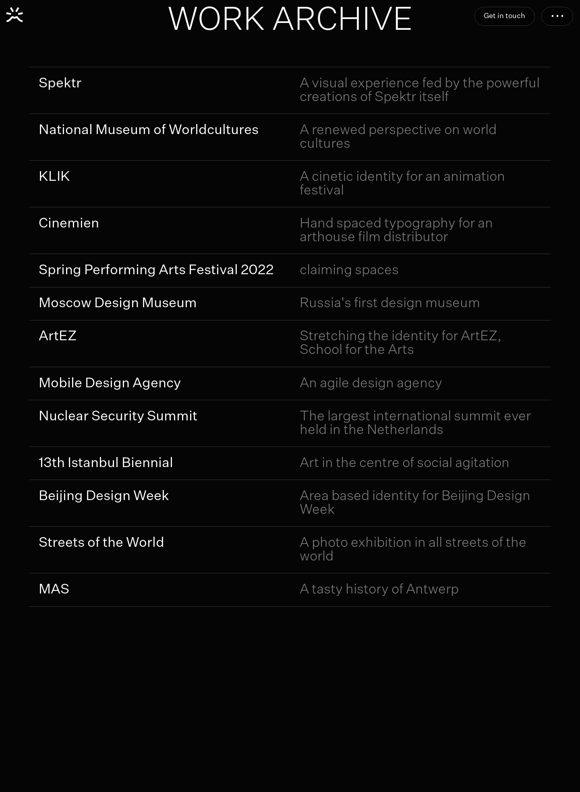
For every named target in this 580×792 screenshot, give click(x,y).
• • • (557, 16)
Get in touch (504, 16)
